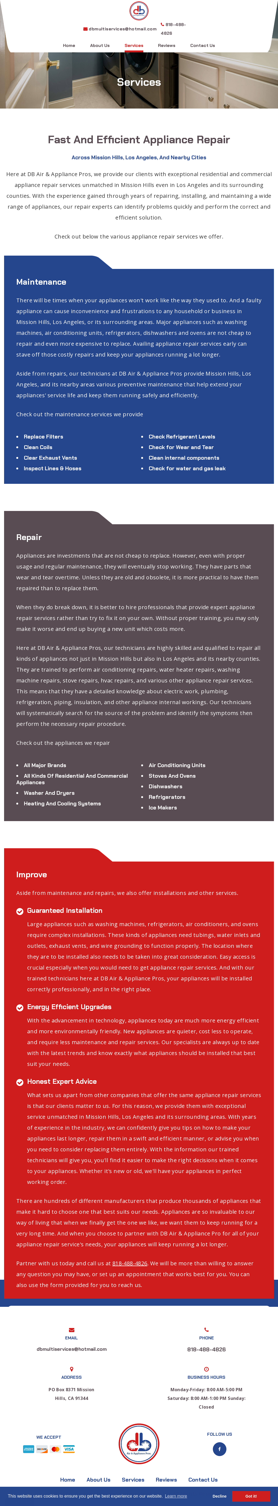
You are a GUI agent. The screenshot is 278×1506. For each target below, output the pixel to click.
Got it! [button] (251, 1496)
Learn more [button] (176, 1496)
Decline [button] (219, 1496)
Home (69, 45)
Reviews (166, 45)
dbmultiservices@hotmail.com (123, 29)
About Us (100, 45)
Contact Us (202, 45)
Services (134, 45)
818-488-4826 (129, 1263)
